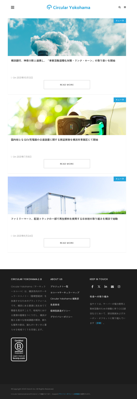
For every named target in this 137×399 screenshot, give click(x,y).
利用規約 (77, 394)
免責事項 (54, 304)
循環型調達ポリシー (60, 310)
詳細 (98, 323)
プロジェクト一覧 (59, 286)
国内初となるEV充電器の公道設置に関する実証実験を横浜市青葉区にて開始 (54, 140)
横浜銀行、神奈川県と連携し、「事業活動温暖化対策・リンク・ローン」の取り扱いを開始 (63, 61)
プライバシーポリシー (61, 316)
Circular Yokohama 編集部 (64, 298)
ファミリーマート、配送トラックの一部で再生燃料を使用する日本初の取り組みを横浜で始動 (64, 219)
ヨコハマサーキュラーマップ (64, 292)
